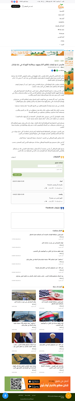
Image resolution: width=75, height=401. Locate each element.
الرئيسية (62, 11)
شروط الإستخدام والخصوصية (27, 399)
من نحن (33, 395)
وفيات (62, 41)
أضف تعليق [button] (17, 174)
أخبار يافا (62, 19)
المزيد (62, 45)
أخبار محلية (61, 15)
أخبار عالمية (56, 60)
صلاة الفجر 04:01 (24, 1)
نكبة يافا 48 (61, 30)
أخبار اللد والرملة (59, 26)
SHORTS (61, 22)
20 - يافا (41, 1)
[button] (71, 51)
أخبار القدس (61, 37)
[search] (27, 6)
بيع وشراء (61, 33)
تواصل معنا (27, 395)
